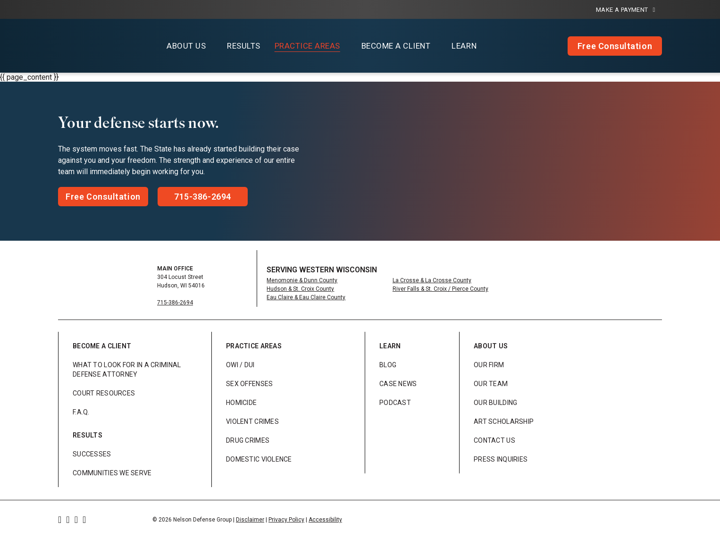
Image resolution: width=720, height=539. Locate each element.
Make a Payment (625, 9)
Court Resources (104, 393)
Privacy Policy (286, 519)
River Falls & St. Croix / (422, 289)
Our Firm (489, 365)
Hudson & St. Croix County (300, 289)
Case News (398, 383)
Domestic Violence (259, 459)
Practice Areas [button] (307, 46)
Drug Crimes (247, 440)
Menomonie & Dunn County (302, 280)
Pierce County (470, 289)
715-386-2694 (175, 302)
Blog (387, 365)
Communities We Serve (112, 473)
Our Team (491, 383)
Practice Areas (254, 346)
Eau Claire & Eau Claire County (306, 297)
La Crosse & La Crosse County (432, 280)
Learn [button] (464, 46)
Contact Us (494, 440)
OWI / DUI (240, 365)
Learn (390, 346)
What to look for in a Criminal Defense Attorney (127, 369)
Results (243, 46)
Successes (92, 454)
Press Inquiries (500, 459)
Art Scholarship (504, 421)
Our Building (495, 402)
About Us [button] (186, 46)
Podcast (395, 402)
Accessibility (325, 519)
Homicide (241, 402)
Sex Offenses (249, 383)
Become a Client (102, 346)
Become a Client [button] (396, 46)
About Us (491, 346)
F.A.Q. (81, 412)
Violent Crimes (252, 421)
